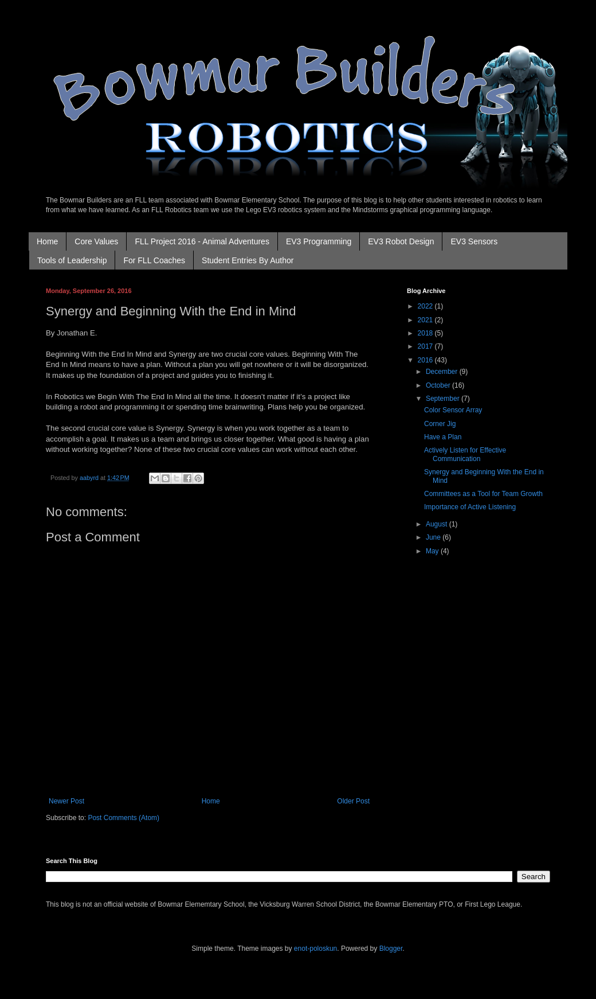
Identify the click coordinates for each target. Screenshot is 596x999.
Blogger (391, 949)
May (433, 551)
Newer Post (66, 801)
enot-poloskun (315, 949)
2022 (426, 306)
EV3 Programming (318, 241)
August (437, 524)
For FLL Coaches (154, 260)
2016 (426, 360)
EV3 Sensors (473, 241)
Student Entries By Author (247, 260)
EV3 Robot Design (401, 241)
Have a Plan (442, 437)
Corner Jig (440, 424)
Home (47, 241)
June (434, 537)
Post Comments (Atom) (123, 818)
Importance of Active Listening (470, 507)
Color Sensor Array (453, 410)
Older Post (353, 801)
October (439, 385)
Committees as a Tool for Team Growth (483, 494)
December (443, 372)
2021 (426, 320)
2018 (426, 333)
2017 (426, 346)
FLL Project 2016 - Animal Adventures (202, 241)
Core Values (96, 241)
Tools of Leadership (72, 260)
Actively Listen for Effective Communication (465, 454)
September (443, 399)
